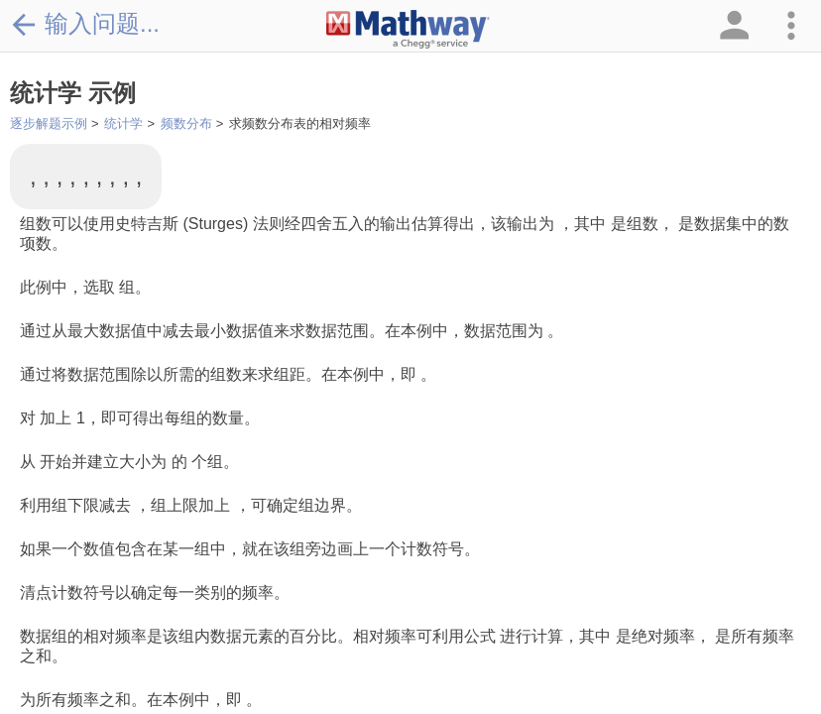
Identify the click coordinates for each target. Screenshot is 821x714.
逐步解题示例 (48, 123)
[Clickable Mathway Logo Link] (408, 30)
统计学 (123, 123)
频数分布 (186, 123)
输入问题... (85, 24)
